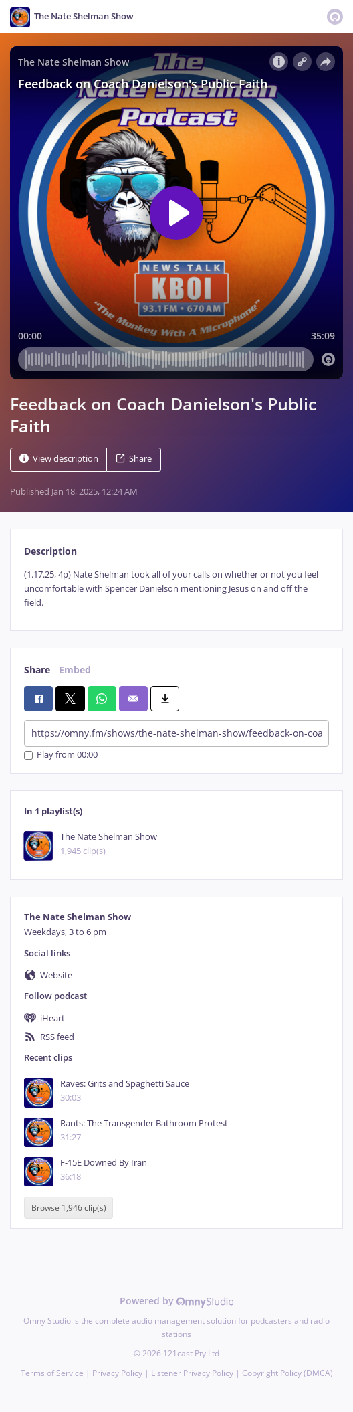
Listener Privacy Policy (192, 1373)
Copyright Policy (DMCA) (287, 1373)
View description (58, 458)
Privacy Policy (117, 1373)
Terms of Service (52, 1373)
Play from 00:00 (61, 755)
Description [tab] (50, 551)
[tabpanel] (176, 588)
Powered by (177, 1300)
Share (134, 458)
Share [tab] (37, 669)
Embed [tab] (75, 669)
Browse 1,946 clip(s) (68, 1207)
